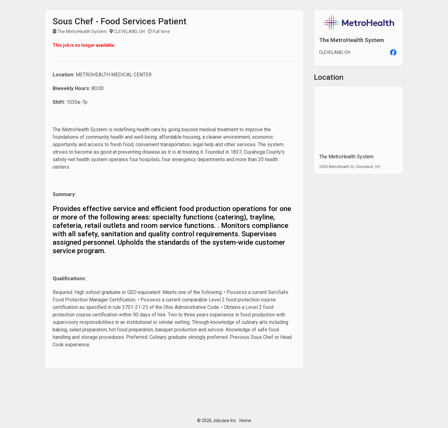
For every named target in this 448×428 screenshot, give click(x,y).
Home (245, 420)
